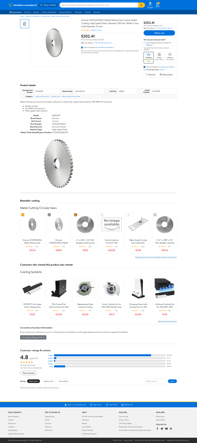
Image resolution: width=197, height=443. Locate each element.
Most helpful (63, 381)
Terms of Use (123, 416)
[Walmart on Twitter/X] (162, 428)
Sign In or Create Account (75, 405)
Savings (36, 12)
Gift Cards (48, 430)
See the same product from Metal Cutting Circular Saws (156, 257)
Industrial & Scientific (32, 16)
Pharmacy (78, 12)
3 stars (50, 361)
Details (162, 70)
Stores (47, 420)
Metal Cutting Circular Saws (60, 16)
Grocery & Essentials (49, 12)
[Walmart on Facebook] (157, 428)
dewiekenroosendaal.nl (106, 47)
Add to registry (166, 74)
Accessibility (86, 427)
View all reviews (28, 373)
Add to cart (159, 33)
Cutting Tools (45, 16)
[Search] (141, 5)
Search (172, 381)
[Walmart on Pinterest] (171, 428)
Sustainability (12, 430)
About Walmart (13, 416)
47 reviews (98, 30)
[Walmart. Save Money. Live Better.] (22, 5)
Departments (15, 12)
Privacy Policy (124, 420)
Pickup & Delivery (65, 12)
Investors (11, 427)
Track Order (111, 405)
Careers (88, 12)
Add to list (150, 74)
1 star (51, 366)
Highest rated (48, 381)
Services (27, 12)
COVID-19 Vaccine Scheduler (92, 416)
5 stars (50, 355)
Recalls (84, 423)
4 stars (50, 358)
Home (22, 16)
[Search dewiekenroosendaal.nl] (99, 5)
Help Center (96, 405)
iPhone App (160, 416)
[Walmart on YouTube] (166, 428)
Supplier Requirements (16, 434)
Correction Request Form (33, 337)
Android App (160, 420)
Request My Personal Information (131, 427)
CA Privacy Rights (125, 423)
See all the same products (167, 321)
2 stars (50, 363)
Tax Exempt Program (89, 434)
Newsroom (12, 423)
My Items (97, 12)
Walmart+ (48, 427)
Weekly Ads (127, 405)
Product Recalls (87, 430)
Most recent (33, 381)
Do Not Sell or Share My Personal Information (135, 430)
